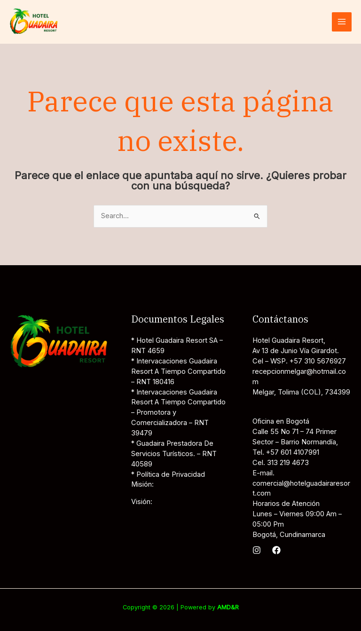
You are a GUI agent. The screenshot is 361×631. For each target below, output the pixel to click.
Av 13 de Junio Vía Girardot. (295, 351)
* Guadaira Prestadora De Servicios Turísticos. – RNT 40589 (174, 453)
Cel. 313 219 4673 (280, 462)
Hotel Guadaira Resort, (288, 340)
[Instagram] (256, 550)
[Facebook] (276, 550)
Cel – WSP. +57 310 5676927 (299, 361)
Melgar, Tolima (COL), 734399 (301, 392)
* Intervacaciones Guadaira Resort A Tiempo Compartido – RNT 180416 (178, 371)
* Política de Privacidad (168, 474)
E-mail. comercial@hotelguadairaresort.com (301, 483)
